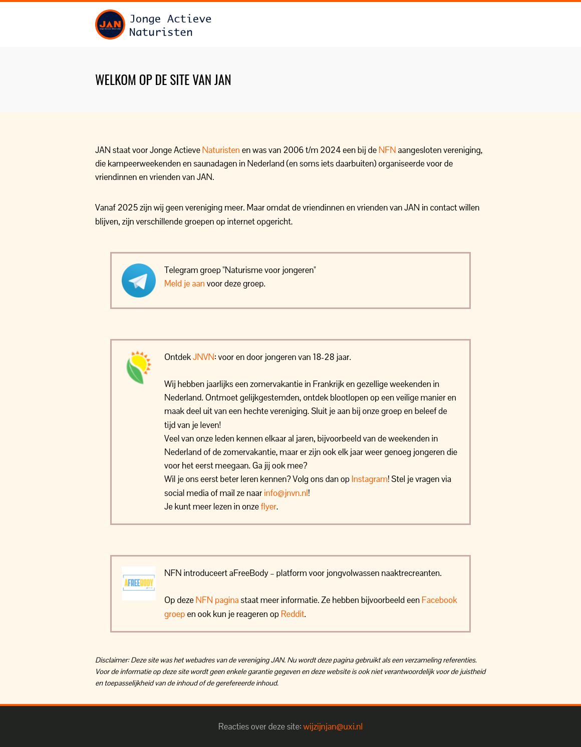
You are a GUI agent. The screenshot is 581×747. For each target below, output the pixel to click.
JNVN (203, 357)
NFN (387, 150)
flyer (268, 506)
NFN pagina (217, 600)
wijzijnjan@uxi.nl (333, 726)
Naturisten (221, 150)
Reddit (293, 614)
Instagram (370, 479)
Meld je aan (184, 283)
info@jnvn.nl (286, 493)
